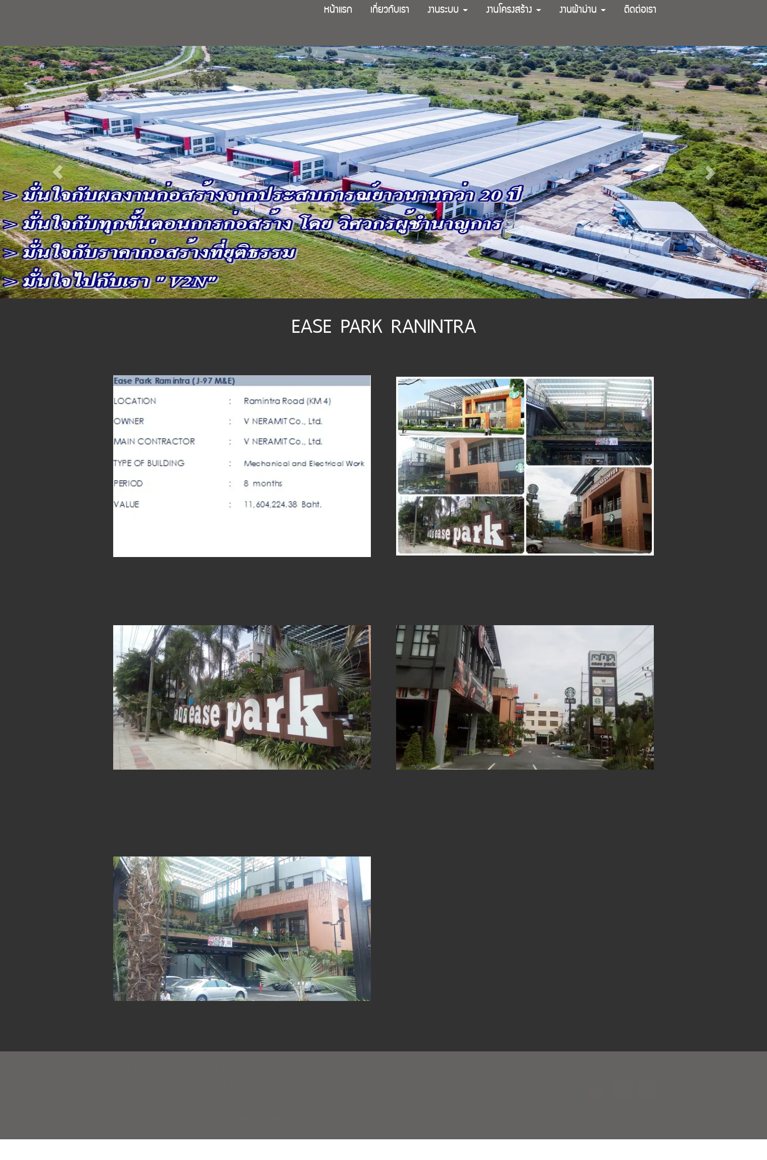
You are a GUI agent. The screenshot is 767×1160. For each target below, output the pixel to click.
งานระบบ (447, 11)
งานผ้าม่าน (582, 11)
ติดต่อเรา (640, 11)
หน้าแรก (338, 11)
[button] (57, 172)
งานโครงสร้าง (513, 11)
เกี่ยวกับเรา (389, 11)
